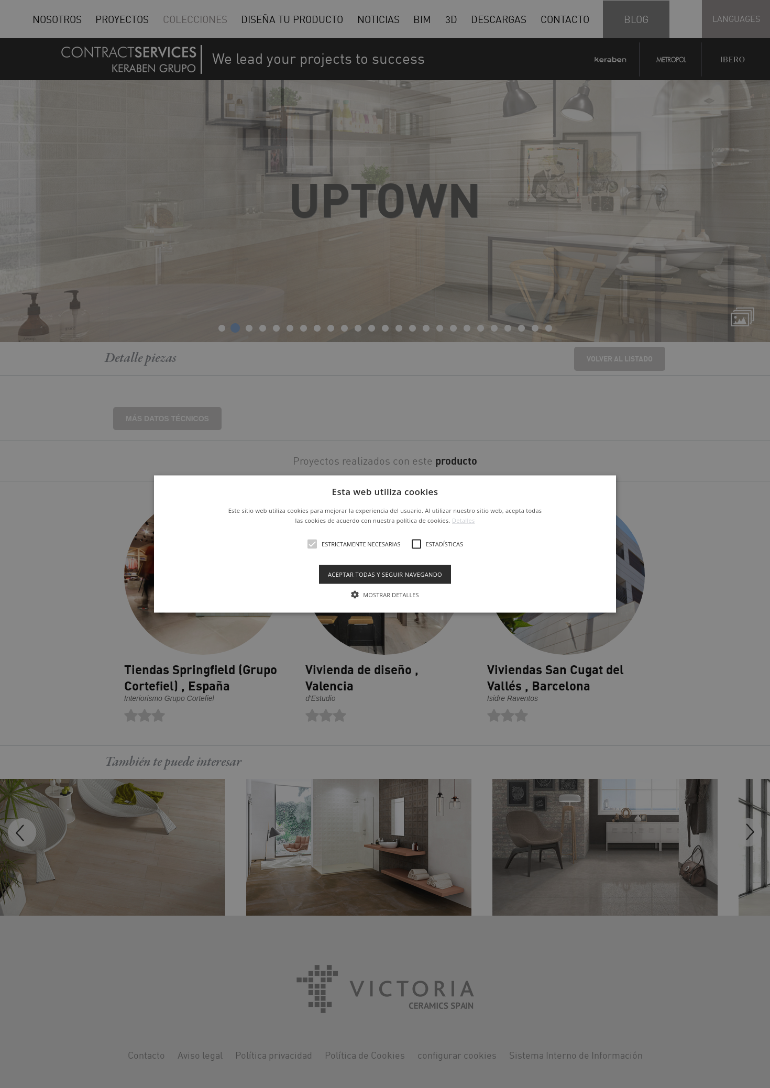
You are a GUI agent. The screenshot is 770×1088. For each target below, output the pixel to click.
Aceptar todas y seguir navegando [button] (385, 574)
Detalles (463, 520)
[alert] (385, 544)
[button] (385, 544)
